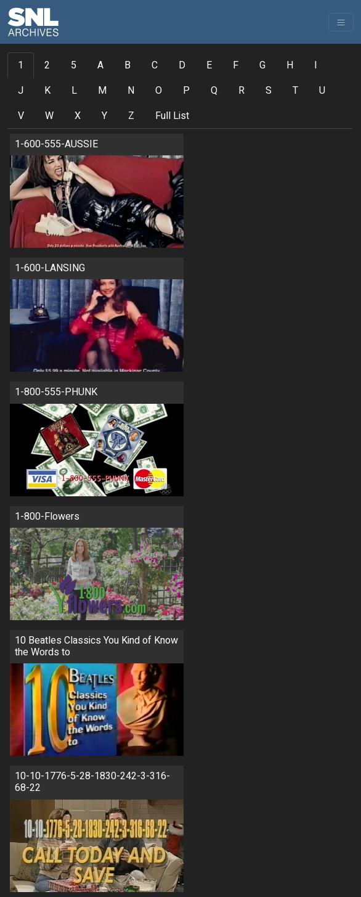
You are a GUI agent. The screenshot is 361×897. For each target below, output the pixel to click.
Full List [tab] (172, 116)
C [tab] (155, 65)
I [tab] (315, 65)
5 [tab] (73, 65)
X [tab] (78, 116)
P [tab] (186, 90)
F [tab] (235, 65)
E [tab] (209, 65)
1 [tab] (20, 65)
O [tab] (158, 90)
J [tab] (20, 90)
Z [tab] (131, 116)
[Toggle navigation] (341, 22)
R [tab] (241, 90)
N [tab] (131, 90)
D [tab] (182, 65)
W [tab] (49, 116)
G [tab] (262, 65)
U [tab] (322, 90)
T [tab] (295, 90)
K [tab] (47, 90)
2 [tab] (47, 65)
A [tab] (100, 65)
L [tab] (74, 90)
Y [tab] (104, 116)
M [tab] (102, 90)
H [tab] (289, 65)
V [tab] (21, 116)
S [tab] (269, 90)
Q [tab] (214, 90)
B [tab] (127, 65)
